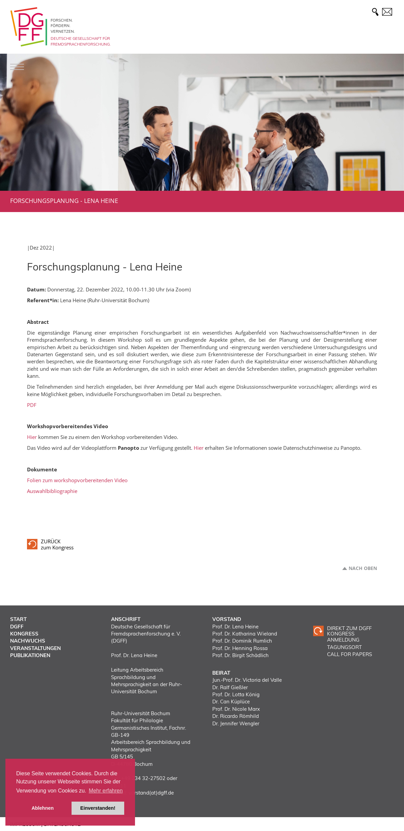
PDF (31, 404)
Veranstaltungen (35, 648)
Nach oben (363, 568)
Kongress (24, 633)
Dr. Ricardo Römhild (235, 716)
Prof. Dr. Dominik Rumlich (242, 641)
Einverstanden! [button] (97, 808)
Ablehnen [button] (42, 808)
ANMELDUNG (343, 640)
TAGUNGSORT (344, 647)
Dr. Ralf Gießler (230, 687)
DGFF (17, 626)
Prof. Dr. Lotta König (236, 694)
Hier (32, 437)
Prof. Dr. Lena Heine (235, 626)
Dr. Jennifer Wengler (235, 723)
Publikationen (30, 655)
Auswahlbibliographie (52, 491)
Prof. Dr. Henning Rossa (240, 648)
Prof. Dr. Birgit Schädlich (240, 655)
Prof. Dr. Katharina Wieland (244, 633)
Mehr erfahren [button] (106, 791)
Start (18, 619)
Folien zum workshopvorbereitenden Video (77, 480)
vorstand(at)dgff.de (151, 792)
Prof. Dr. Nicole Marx (236, 709)
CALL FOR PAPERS (349, 654)
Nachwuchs (27, 641)
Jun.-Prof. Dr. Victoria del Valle (247, 680)
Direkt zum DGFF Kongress (349, 631)
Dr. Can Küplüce (231, 701)
